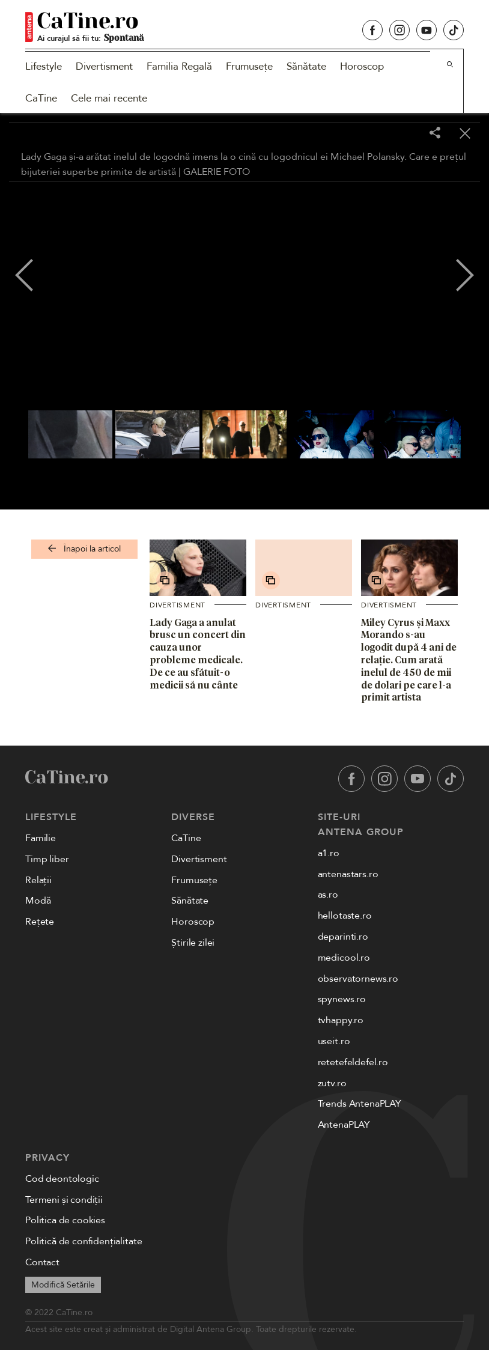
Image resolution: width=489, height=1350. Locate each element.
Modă (37, 900)
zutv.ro (332, 1083)
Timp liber (46, 859)
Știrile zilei (192, 942)
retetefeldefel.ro (353, 1062)
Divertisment (104, 66)
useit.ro (334, 1041)
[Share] (435, 134)
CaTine (41, 98)
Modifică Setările (63, 1285)
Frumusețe (249, 66)
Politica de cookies (65, 1220)
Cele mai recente (109, 98)
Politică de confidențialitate (83, 1241)
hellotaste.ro (345, 915)
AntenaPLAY (344, 1124)
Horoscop (362, 66)
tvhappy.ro (340, 1020)
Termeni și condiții (64, 1199)
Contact (42, 1262)
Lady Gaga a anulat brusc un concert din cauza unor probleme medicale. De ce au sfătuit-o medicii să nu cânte (198, 653)
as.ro (328, 894)
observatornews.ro (358, 978)
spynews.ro (342, 999)
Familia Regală (179, 66)
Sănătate (306, 66)
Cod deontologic (62, 1178)
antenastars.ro (348, 874)
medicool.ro (344, 957)
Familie (40, 838)
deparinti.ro (343, 936)
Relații (38, 880)
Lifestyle (43, 66)
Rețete (39, 921)
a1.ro (328, 853)
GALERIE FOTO (216, 171)
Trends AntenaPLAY (359, 1103)
